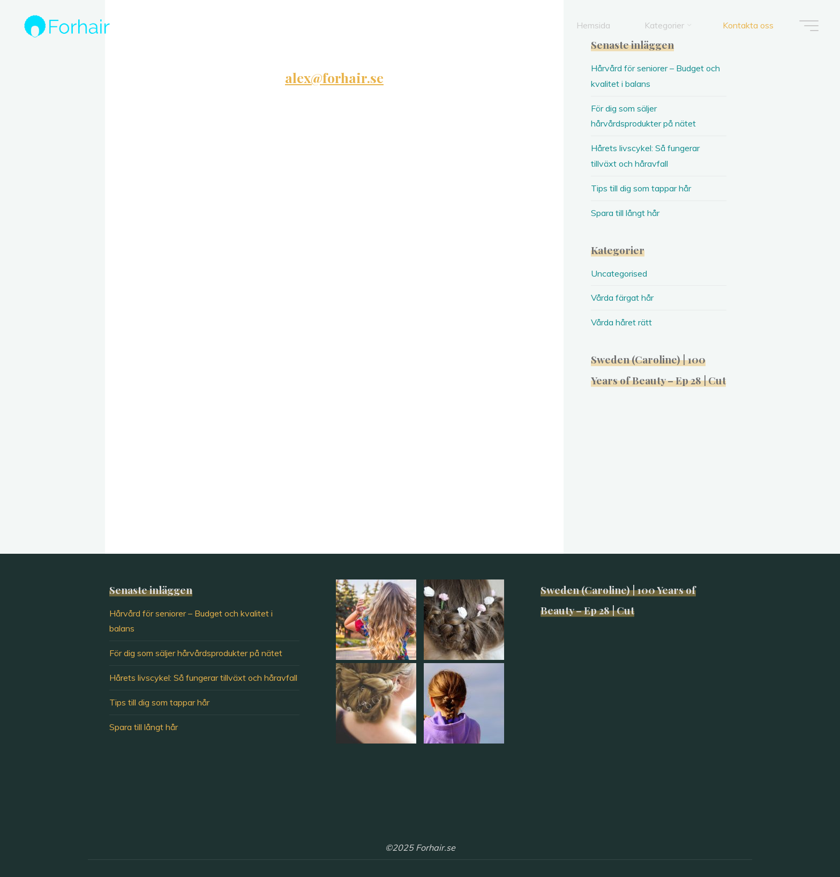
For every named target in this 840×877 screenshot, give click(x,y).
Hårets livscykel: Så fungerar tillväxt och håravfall (203, 677)
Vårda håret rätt (621, 322)
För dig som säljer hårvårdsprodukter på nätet (195, 653)
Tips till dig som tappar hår (641, 188)
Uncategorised (619, 273)
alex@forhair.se (334, 77)
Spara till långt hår (625, 212)
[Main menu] (809, 25)
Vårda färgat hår (622, 297)
